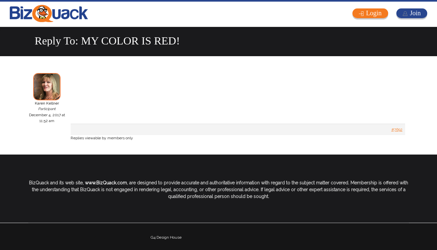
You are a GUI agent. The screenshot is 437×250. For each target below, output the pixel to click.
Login (374, 13)
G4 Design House (166, 237)
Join (415, 13)
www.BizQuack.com (106, 182)
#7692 (397, 129)
